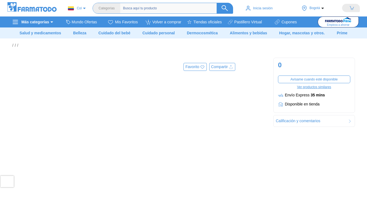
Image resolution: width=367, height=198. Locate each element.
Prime (342, 33)
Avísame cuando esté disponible (314, 79)
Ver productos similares (314, 87)
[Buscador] (176, 8)
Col (75, 8)
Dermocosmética (202, 33)
